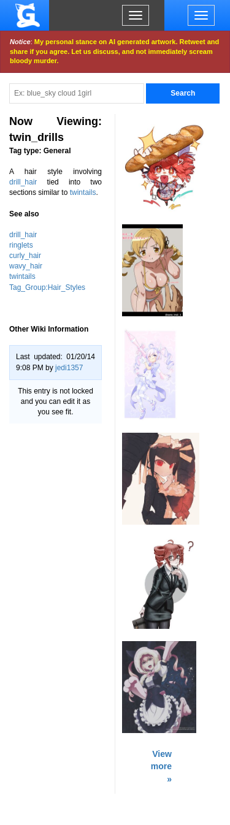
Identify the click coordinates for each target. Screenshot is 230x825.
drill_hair (23, 182)
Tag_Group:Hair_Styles (47, 287)
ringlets (21, 245)
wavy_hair (25, 266)
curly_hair (25, 255)
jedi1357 (69, 367)
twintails (83, 192)
